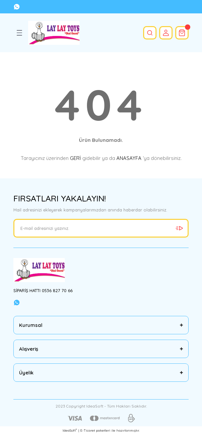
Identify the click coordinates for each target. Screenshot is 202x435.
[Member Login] (166, 32)
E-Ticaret (87, 430)
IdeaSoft (70, 430)
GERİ (75, 158)
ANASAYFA (128, 158)
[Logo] (54, 33)
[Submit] (179, 228)
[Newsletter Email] (101, 228)
